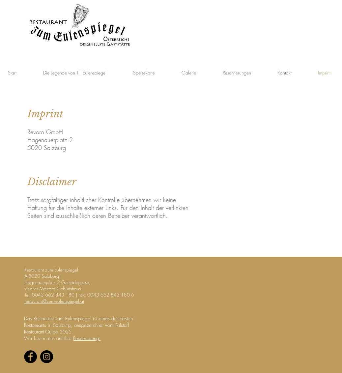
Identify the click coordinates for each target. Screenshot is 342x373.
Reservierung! (87, 338)
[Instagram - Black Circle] (46, 356)
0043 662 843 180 (53, 295)
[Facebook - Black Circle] (30, 356)
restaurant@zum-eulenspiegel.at (54, 301)
